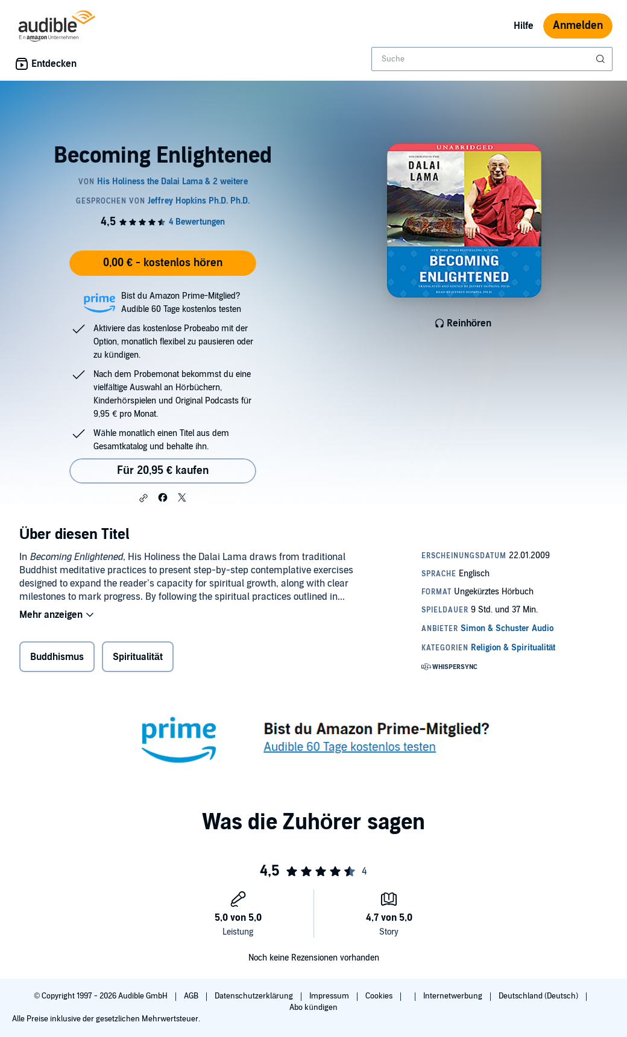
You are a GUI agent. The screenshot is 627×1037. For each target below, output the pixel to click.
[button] (143, 498)
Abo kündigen (313, 1007)
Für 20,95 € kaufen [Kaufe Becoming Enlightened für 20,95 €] (163, 470)
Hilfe (524, 26)
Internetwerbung (453, 996)
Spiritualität (138, 657)
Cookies (379, 996)
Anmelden (578, 25)
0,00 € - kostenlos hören (162, 263)
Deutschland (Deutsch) (539, 996)
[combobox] (492, 59)
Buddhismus (57, 657)
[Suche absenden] (602, 59)
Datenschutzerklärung (255, 996)
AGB (192, 996)
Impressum (330, 996)
